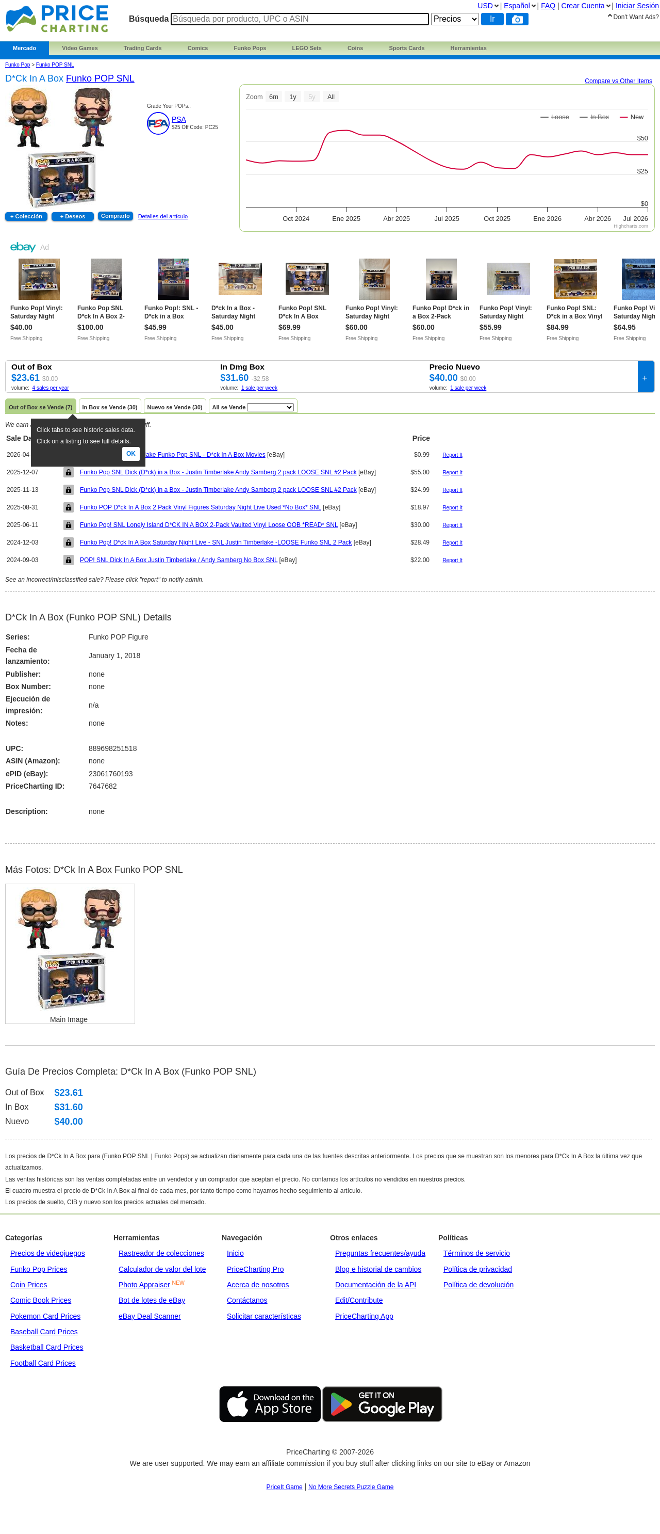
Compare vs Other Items (618, 81)
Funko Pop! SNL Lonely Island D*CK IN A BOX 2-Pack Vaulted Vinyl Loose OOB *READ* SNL (209, 525)
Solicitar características (264, 1316)
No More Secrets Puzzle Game (350, 1487)
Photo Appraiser (144, 1285)
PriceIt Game (285, 1487)
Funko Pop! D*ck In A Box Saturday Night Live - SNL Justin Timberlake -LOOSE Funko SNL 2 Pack (216, 542)
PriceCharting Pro (255, 1269)
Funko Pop (17, 65)
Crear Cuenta (583, 6)
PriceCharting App (364, 1316)
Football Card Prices (43, 1363)
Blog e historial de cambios (378, 1269)
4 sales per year (50, 388)
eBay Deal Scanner (150, 1316)
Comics (198, 48)
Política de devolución (478, 1285)
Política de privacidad (477, 1269)
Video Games (80, 48)
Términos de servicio (476, 1253)
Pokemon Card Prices (45, 1316)
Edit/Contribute (359, 1300)
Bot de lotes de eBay (152, 1300)
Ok (131, 453)
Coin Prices (28, 1285)
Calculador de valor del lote (162, 1269)
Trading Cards (143, 48)
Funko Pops (250, 48)
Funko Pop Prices (39, 1269)
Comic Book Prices (40, 1300)
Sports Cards (406, 48)
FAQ (548, 6)
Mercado (24, 48)
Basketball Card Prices (47, 1347)
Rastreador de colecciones (161, 1253)
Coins (356, 48)
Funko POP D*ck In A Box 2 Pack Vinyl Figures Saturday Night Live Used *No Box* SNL (200, 507)
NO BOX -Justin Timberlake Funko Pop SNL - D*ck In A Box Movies (173, 454)
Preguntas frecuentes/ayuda (380, 1253)
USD (485, 6)
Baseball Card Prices (44, 1332)
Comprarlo (115, 216)
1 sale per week (259, 388)
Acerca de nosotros (258, 1285)
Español (517, 6)
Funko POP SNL (55, 65)
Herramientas (469, 48)
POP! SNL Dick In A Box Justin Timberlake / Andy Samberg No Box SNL (178, 560)
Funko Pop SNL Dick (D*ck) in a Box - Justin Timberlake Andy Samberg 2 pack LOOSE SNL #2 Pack (218, 472)
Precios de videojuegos (47, 1253)
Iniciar (637, 6)
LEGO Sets (306, 48)
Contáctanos (247, 1300)
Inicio (235, 1253)
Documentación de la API (375, 1285)
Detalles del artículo (163, 216)
